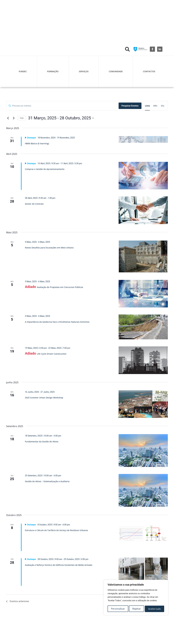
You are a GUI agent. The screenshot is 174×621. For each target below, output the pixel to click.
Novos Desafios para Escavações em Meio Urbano (49, 247)
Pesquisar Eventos (130, 106)
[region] (136, 598)
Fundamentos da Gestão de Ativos (41, 441)
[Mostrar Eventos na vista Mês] (155, 105)
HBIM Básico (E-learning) (37, 143)
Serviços (84, 71)
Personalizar (118, 608)
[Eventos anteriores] (8, 118)
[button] (127, 49)
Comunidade (116, 71)
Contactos (149, 71)
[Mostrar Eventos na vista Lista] (147, 105)
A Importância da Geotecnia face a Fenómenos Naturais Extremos (57, 321)
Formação (52, 71)
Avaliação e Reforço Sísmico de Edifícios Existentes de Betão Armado (58, 565)
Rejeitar (136, 608)
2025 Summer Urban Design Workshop (44, 397)
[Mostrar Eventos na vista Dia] (162, 105)
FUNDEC (23, 71)
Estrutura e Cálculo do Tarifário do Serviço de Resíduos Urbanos (56, 530)
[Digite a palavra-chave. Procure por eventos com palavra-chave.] (62, 105)
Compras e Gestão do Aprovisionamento (44, 169)
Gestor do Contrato (34, 203)
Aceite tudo (154, 608)
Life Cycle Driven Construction (51, 353)
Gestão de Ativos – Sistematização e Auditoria (47, 481)
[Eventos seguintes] (13, 118)
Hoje (22, 118)
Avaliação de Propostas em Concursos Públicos (60, 287)
